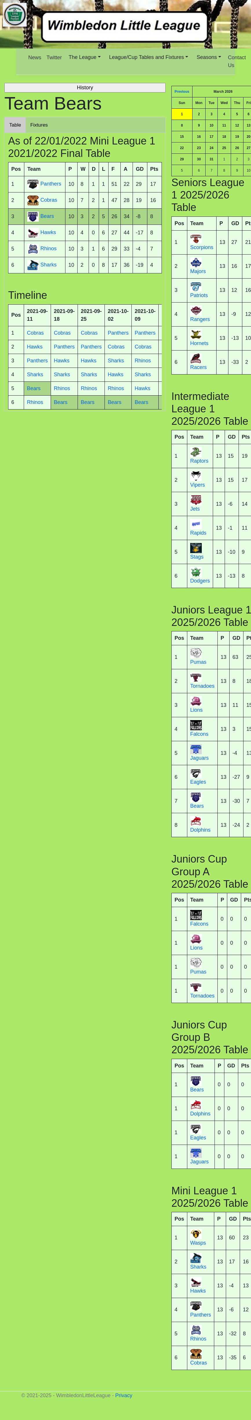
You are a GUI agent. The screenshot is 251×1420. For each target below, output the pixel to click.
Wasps (198, 1243)
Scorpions (201, 247)
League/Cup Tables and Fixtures (146, 57)
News (34, 57)
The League (82, 57)
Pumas (198, 662)
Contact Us (237, 61)
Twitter (54, 57)
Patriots (199, 295)
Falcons (199, 734)
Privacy (123, 1395)
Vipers (197, 485)
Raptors (199, 461)
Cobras (198, 1363)
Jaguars (199, 758)
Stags (197, 557)
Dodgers (200, 581)
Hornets (199, 343)
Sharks (198, 1267)
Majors (198, 271)
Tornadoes (202, 686)
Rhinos (198, 1339)
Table (15, 125)
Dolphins (200, 830)
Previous (182, 92)
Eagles (198, 782)
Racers (198, 367)
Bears (197, 806)
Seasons (207, 57)
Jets (195, 509)
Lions (196, 710)
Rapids (198, 533)
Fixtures (39, 125)
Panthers (200, 1315)
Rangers (200, 319)
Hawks (198, 1291)
